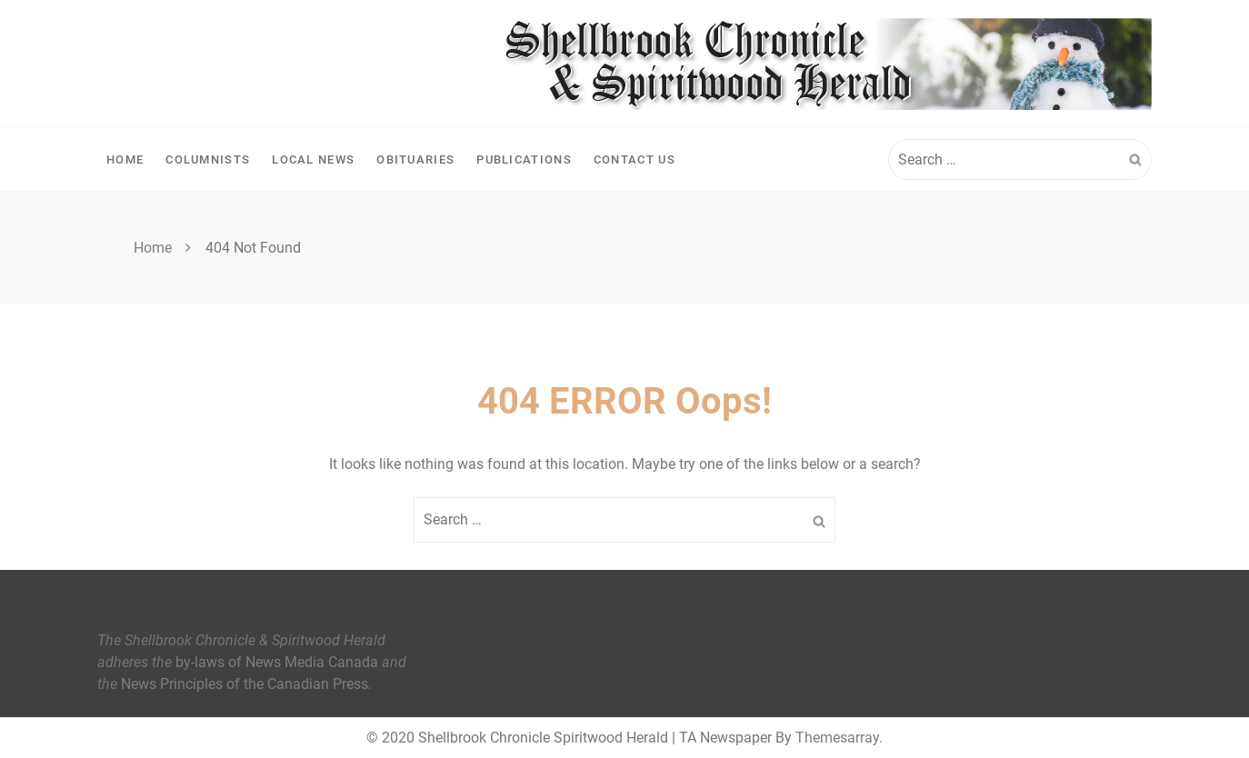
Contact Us (634, 159)
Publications (524, 159)
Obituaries (415, 159)
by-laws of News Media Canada (276, 662)
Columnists (207, 159)
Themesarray (837, 737)
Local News (313, 159)
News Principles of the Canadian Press (244, 684)
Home (125, 159)
